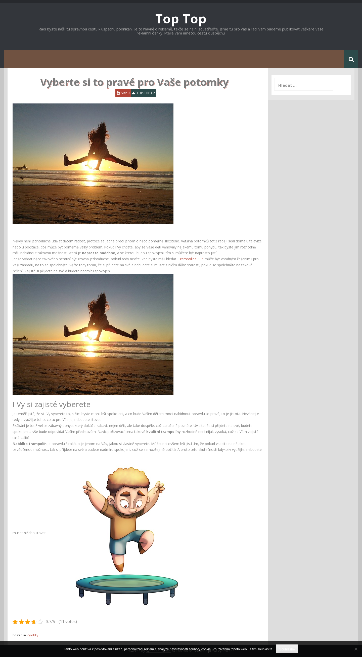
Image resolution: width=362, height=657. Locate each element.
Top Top (181, 18)
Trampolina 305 (191, 259)
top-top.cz (146, 93)
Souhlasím (287, 649)
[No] (355, 648)
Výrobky (32, 635)
